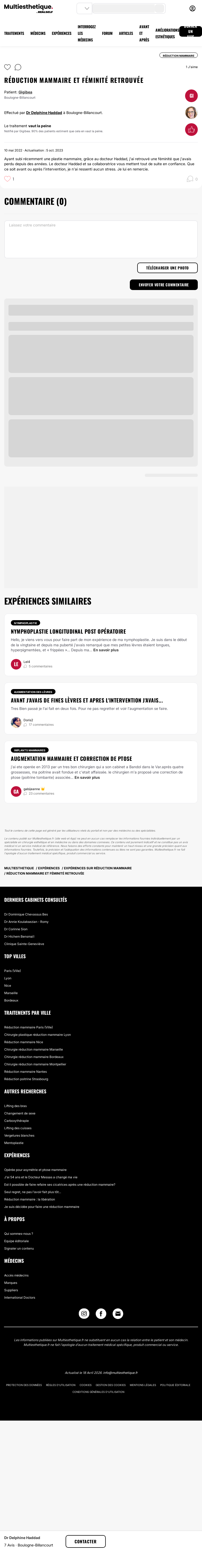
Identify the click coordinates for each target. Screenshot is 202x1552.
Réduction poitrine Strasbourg (26, 1079)
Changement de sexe (19, 1113)
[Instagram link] (84, 1314)
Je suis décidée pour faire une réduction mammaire (41, 1207)
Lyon (7, 978)
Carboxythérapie (16, 1121)
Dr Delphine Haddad (44, 112)
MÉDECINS (37, 33)
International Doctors (19, 1297)
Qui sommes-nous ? (18, 1234)
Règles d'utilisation (60, 1385)
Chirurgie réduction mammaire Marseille (33, 1049)
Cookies (85, 1385)
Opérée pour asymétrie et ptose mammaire (35, 1170)
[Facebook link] (101, 1314)
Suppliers (11, 1290)
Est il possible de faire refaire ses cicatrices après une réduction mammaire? (59, 1184)
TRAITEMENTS (14, 33)
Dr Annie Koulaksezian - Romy (26, 922)
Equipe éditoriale (16, 1241)
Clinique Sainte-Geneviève (24, 944)
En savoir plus (106, 650)
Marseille (11, 993)
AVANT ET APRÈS (144, 33)
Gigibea (25, 92)
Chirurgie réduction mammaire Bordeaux (33, 1057)
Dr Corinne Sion (15, 929)
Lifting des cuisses (17, 1128)
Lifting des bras (15, 1106)
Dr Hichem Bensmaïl (19, 936)
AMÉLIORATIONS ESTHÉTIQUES (167, 33)
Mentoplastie (14, 1143)
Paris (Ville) (12, 971)
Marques (10, 1283)
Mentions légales (143, 1385)
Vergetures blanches (19, 1135)
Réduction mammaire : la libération (29, 1199)
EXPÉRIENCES (61, 33)
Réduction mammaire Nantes (25, 1072)
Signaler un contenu (19, 1248)
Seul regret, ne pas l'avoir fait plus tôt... (32, 1192)
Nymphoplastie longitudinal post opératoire (68, 631)
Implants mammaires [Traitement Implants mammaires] (29, 750)
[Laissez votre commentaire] (101, 239)
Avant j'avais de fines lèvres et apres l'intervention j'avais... (87, 700)
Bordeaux (11, 1000)
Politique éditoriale (175, 1385)
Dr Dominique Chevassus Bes (26, 914)
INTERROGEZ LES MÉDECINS (87, 33)
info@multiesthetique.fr (120, 1373)
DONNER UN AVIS (190, 31)
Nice (7, 986)
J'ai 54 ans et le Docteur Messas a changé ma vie (40, 1177)
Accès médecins (16, 1275)
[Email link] (118, 1313)
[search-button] (159, 8)
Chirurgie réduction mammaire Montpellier (35, 1064)
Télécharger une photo (167, 267)
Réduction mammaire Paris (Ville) (28, 1027)
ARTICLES (126, 33)
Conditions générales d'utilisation (98, 1391)
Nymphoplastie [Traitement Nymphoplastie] (25, 623)
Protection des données (24, 1385)
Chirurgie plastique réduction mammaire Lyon (37, 1035)
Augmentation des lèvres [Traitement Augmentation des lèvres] (33, 692)
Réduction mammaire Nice (23, 1042)
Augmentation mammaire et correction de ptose (71, 758)
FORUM (107, 33)
